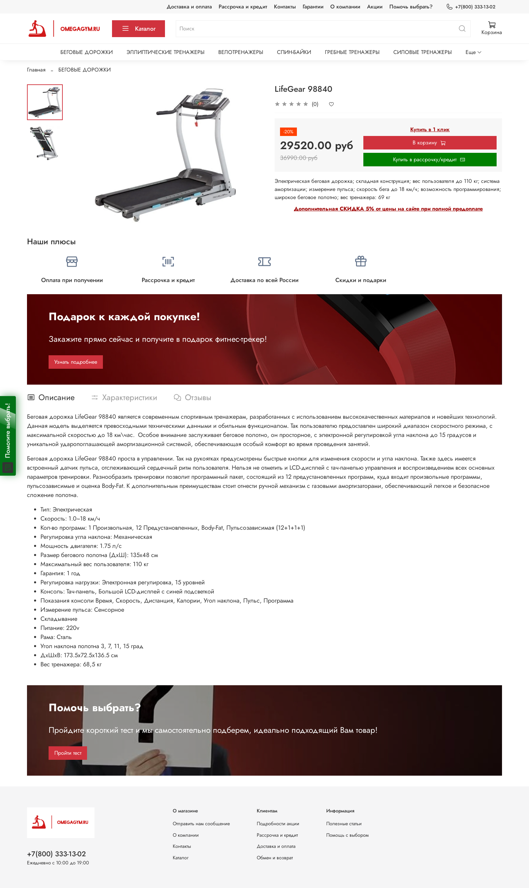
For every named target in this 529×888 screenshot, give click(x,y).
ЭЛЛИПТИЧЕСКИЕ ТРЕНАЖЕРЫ (165, 52)
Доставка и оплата (189, 6)
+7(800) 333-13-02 (470, 6)
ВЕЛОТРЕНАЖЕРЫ (240, 52)
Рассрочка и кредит (243, 6)
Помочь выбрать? (411, 6)
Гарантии (313, 6)
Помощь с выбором (347, 835)
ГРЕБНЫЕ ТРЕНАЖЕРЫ (352, 52)
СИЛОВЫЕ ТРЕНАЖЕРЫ (422, 52)
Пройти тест (67, 753)
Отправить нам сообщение (201, 823)
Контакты (285, 6)
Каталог (138, 28)
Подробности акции (278, 823)
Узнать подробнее (75, 362)
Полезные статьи (344, 823)
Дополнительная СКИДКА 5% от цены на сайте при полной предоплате (388, 209)
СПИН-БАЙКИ (294, 52)
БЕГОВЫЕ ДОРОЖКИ (86, 52)
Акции (375, 6)
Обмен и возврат (275, 857)
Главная (36, 70)
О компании (345, 6)
